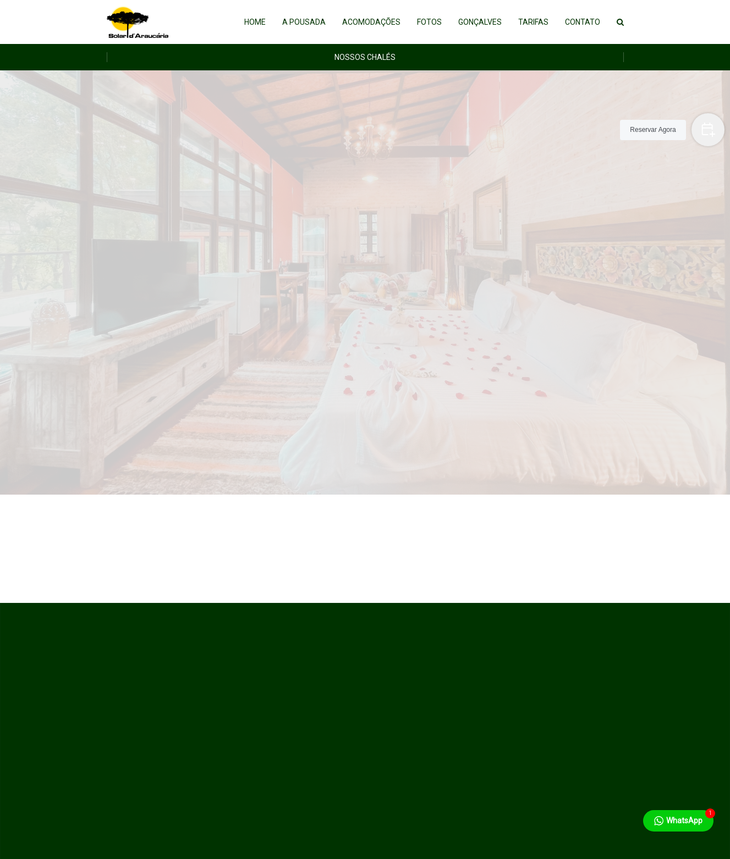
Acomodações (371, 22)
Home (255, 22)
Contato (582, 22)
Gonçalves (480, 22)
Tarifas (533, 22)
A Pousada (304, 22)
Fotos (429, 22)
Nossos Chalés (365, 57)
